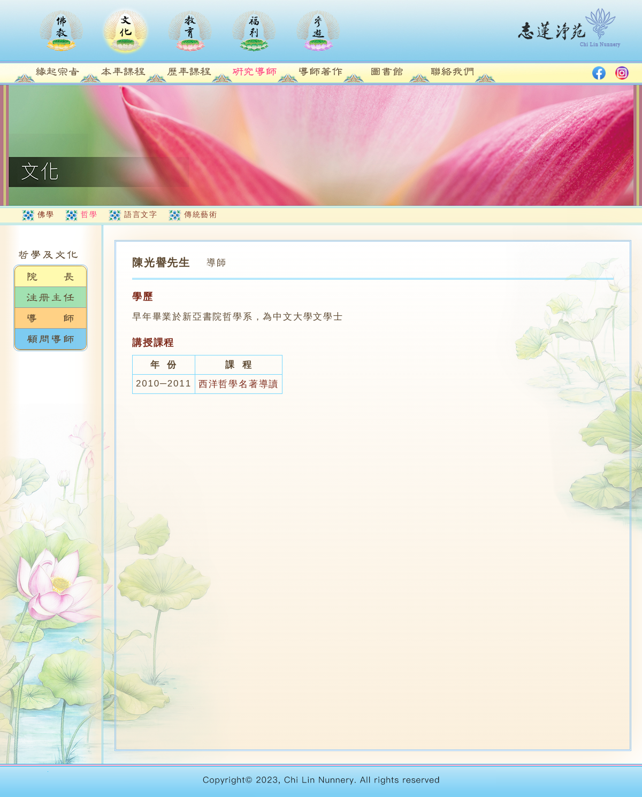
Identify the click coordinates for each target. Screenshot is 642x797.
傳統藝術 (200, 214)
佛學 (45, 214)
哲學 (89, 214)
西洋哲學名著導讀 (238, 384)
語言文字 (140, 214)
